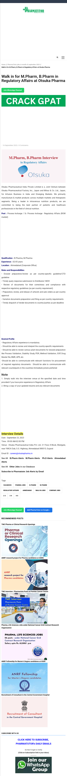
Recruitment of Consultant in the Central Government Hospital (25, 695)
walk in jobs (40, 490)
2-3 (4, 496)
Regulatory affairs (11, 490)
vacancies (7, 485)
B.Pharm (32, 485)
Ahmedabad (27, 490)
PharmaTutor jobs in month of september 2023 (24, 64)
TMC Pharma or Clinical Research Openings (18, 524)
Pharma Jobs (20, 485)
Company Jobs (54, 490)
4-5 (17, 496)
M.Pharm (43, 485)
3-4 (11, 496)
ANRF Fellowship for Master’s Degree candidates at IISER (23, 661)
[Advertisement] (33, 33)
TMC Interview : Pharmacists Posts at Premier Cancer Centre (24, 591)
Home (3, 64)
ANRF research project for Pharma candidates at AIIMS (22, 558)
